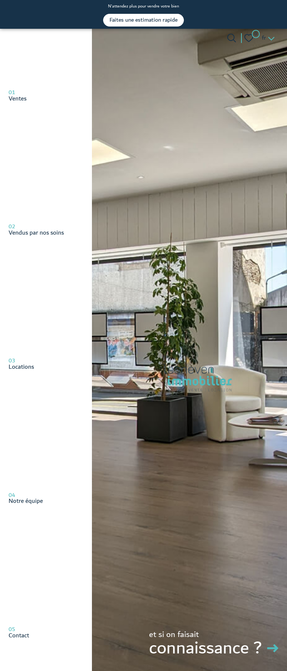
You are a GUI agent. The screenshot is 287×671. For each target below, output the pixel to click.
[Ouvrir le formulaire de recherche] (231, 38)
